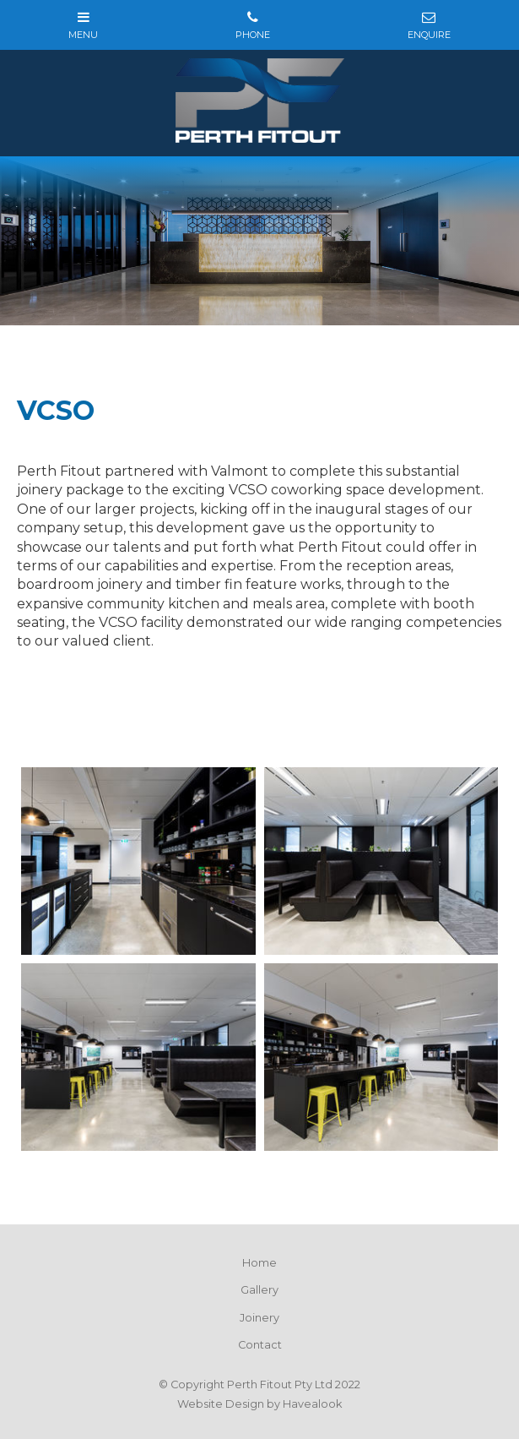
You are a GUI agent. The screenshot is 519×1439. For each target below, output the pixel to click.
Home (259, 1262)
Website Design (220, 1404)
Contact (260, 1344)
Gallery (259, 1290)
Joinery (259, 1317)
